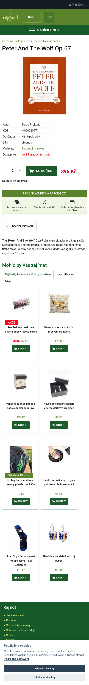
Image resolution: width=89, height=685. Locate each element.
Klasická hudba (51, 41)
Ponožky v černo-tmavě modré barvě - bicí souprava (21, 561)
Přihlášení (77, 4)
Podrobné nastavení (16, 658)
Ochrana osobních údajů (20, 630)
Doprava (11, 620)
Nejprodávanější (66, 274)
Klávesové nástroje (12, 41)
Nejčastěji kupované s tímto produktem (28, 274)
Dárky (8, 281)
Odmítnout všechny (44, 677)
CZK (33, 17)
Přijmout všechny (44, 668)
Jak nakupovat (15, 615)
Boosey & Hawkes (33, 148)
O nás (9, 635)
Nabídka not (44, 30)
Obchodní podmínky (18, 625)
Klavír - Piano (33, 41)
